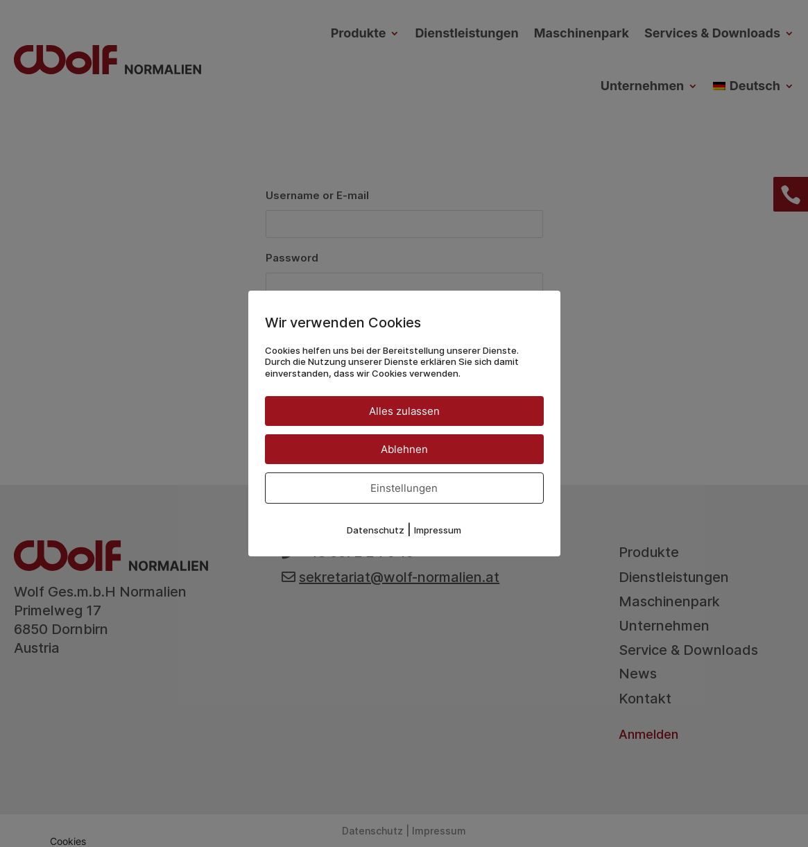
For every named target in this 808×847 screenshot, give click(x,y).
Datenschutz (375, 530)
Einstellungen (404, 488)
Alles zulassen (404, 411)
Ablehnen (404, 449)
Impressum (437, 530)
